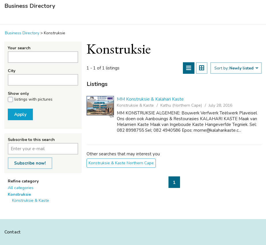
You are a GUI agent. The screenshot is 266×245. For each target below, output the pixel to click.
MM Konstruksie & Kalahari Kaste (150, 99)
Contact (12, 232)
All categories (20, 188)
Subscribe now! (30, 163)
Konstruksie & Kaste (30, 200)
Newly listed (243, 68)
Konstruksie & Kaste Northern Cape (121, 163)
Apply (20, 114)
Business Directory (29, 6)
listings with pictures (33, 99)
